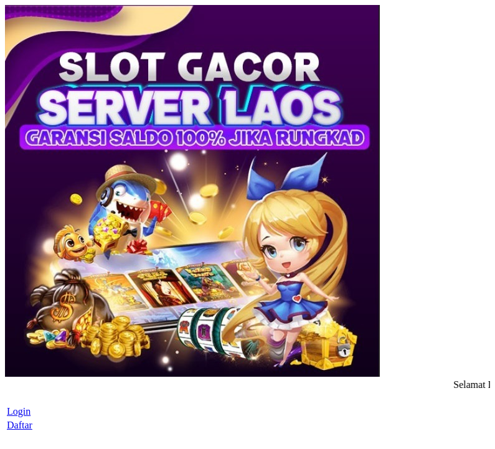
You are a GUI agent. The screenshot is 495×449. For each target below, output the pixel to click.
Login (19, 411)
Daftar (19, 425)
